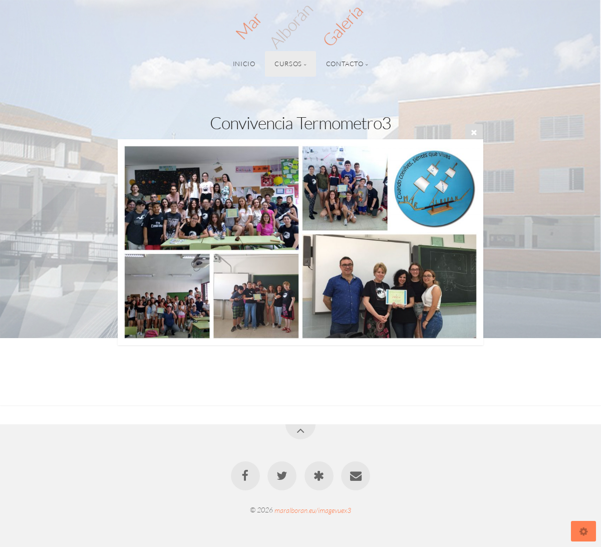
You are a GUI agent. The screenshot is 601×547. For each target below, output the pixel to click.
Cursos (288, 64)
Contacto (345, 64)
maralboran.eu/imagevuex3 (312, 509)
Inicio (244, 64)
